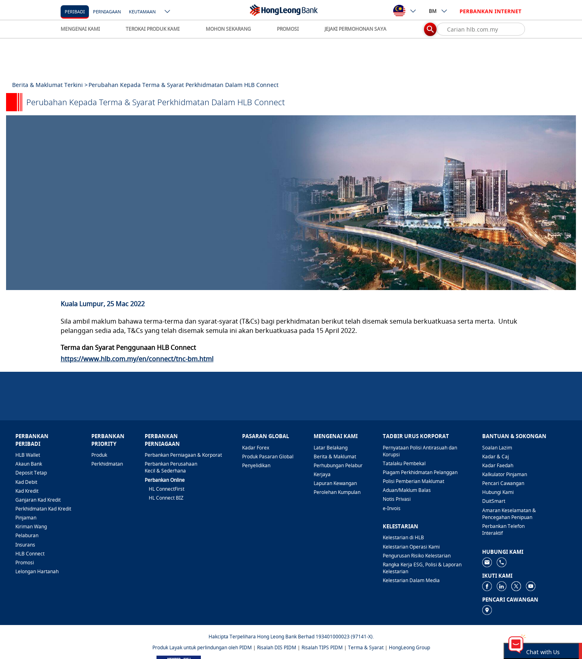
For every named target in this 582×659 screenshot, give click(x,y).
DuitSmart (493, 501)
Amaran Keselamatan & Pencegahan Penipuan (509, 514)
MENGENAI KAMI (80, 28)
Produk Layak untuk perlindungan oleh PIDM (202, 647)
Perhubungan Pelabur (338, 465)
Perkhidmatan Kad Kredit (43, 508)
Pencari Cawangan (503, 483)
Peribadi (75, 11)
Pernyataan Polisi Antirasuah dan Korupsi (420, 451)
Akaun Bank (28, 463)
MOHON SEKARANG (228, 28)
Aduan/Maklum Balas (407, 490)
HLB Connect (29, 553)
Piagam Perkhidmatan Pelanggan (420, 472)
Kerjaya (322, 474)
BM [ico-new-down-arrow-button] (438, 11)
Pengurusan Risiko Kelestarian (417, 555)
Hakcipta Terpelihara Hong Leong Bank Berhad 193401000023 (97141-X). (291, 636)
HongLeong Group (409, 647)
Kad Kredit (26, 490)
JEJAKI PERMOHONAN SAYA (355, 28)
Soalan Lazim (497, 447)
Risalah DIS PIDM (276, 647)
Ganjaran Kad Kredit (38, 499)
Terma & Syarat (366, 647)
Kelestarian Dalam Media (411, 580)
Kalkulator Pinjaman (504, 474)
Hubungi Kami (498, 492)
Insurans (25, 544)
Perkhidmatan (107, 463)
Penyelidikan (256, 465)
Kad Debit (26, 482)
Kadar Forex (255, 447)
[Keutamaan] (142, 11)
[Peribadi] (75, 11)
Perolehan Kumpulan (337, 492)
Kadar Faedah (497, 465)
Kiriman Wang (31, 526)
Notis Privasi (397, 499)
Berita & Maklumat (335, 456)
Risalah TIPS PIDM (322, 647)
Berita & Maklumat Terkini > (50, 85)
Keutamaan (142, 11)
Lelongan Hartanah (37, 571)
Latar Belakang (331, 447)
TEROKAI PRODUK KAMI (152, 28)
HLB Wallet (27, 454)
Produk (99, 454)
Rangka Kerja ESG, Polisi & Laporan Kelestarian (422, 568)
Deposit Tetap (31, 472)
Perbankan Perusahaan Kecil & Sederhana (171, 467)
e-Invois (392, 508)
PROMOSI (288, 28)
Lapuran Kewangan (335, 483)
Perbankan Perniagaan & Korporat (183, 454)
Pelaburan (26, 535)
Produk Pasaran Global (267, 456)
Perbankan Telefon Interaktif (503, 529)
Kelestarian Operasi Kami (411, 546)
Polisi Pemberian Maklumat (413, 481)
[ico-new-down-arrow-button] (168, 12)
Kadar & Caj (495, 456)
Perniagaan (107, 11)
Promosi (24, 562)
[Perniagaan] (107, 11)
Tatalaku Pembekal (404, 463)
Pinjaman (25, 517)
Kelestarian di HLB (403, 537)
